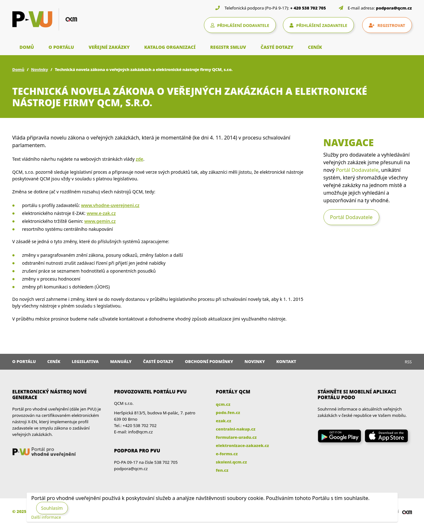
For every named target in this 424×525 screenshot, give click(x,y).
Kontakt (286, 361)
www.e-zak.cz (101, 213)
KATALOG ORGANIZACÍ (170, 47)
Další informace (46, 517)
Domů (18, 69)
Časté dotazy (158, 361)
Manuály (121, 361)
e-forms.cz (227, 454)
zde (139, 159)
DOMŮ (27, 47)
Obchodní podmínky (209, 361)
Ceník (53, 361)
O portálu (24, 361)
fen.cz (222, 470)
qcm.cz (223, 404)
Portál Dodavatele (357, 169)
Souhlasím (52, 508)
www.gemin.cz (100, 221)
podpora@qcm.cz (394, 8)
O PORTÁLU (61, 47)
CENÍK (315, 47)
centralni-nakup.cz (236, 429)
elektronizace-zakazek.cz (242, 445)
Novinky (39, 69)
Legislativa (85, 361)
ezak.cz (224, 421)
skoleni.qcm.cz (231, 462)
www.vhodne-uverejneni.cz (110, 205)
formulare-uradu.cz (236, 437)
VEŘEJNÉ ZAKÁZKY (108, 47)
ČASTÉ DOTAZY (277, 47)
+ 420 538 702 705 (308, 8)
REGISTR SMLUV (228, 47)
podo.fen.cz (228, 412)
